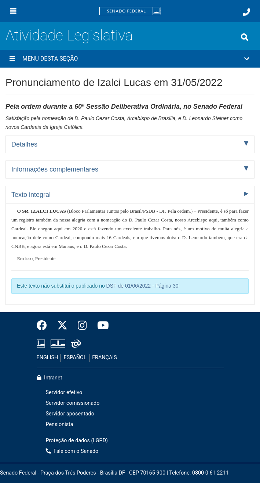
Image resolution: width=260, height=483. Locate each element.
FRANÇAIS (104, 357)
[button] (130, 59)
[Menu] (13, 11)
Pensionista (59, 424)
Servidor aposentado (70, 414)
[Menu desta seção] (12, 59)
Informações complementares (54, 169)
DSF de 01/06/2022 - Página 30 (142, 286)
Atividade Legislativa (69, 35)
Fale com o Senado (72, 451)
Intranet (49, 378)
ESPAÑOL (75, 357)
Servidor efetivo (64, 392)
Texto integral (31, 194)
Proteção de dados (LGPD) (77, 440)
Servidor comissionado (73, 403)
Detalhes (24, 144)
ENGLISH (47, 357)
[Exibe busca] (244, 37)
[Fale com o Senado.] (246, 12)
